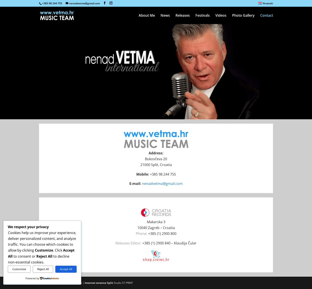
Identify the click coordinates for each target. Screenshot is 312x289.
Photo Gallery (243, 16)
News (165, 16)
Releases (183, 16)
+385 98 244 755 (52, 3)
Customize (19, 269)
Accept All (66, 269)
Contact (266, 16)
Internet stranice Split (99, 283)
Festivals (202, 16)
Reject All (43, 269)
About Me (147, 16)
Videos (220, 16)
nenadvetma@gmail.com (162, 183)
